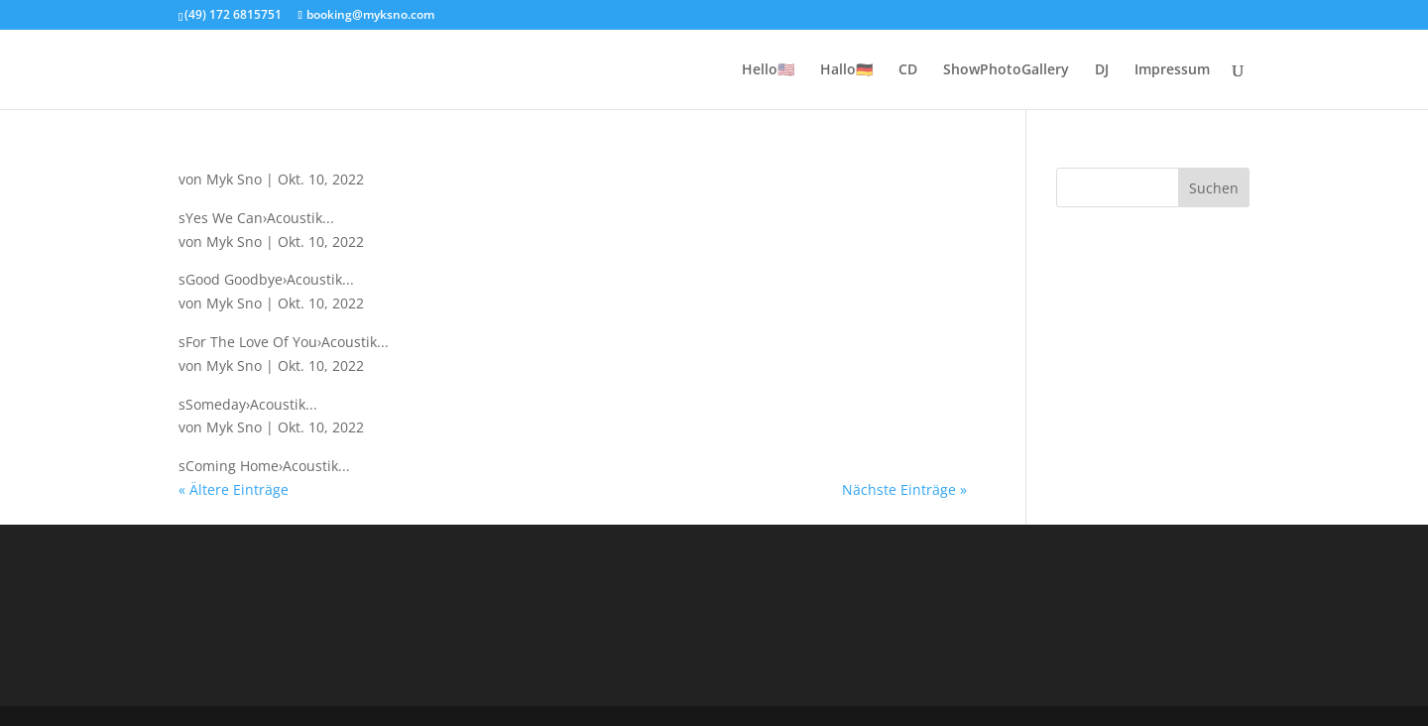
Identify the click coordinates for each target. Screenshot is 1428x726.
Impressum (1172, 70)
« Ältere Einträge (233, 489)
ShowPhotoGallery (1006, 70)
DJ (1102, 70)
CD (907, 70)
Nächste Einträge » (904, 489)
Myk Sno (234, 179)
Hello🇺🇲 (768, 70)
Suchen (1214, 188)
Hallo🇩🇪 (846, 70)
